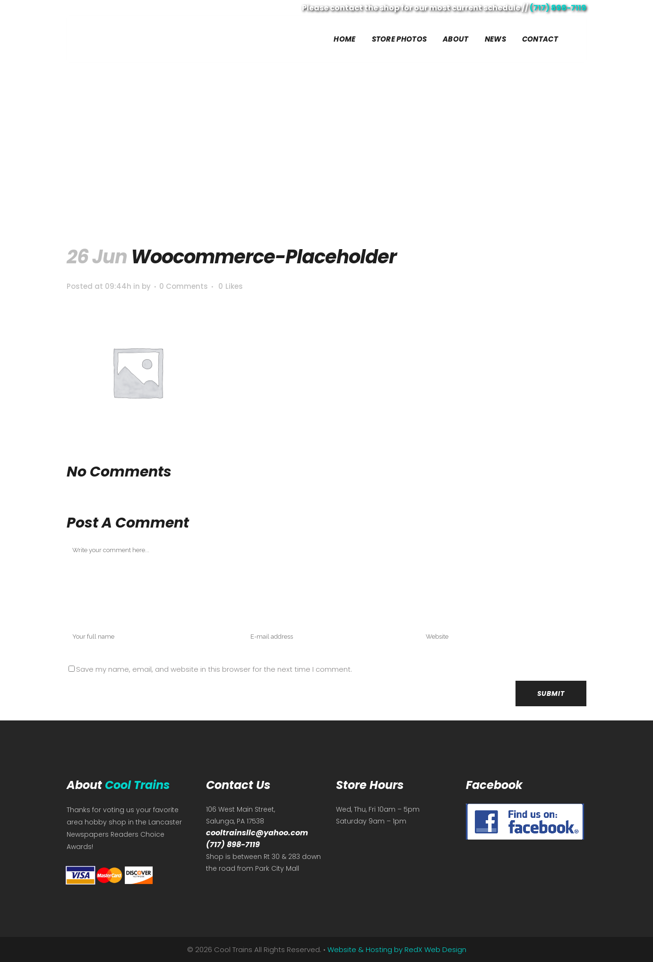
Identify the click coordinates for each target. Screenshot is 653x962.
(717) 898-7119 (558, 7)
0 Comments (183, 286)
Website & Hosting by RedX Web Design (396, 949)
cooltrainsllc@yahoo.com (257, 832)
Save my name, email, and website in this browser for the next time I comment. (214, 669)
